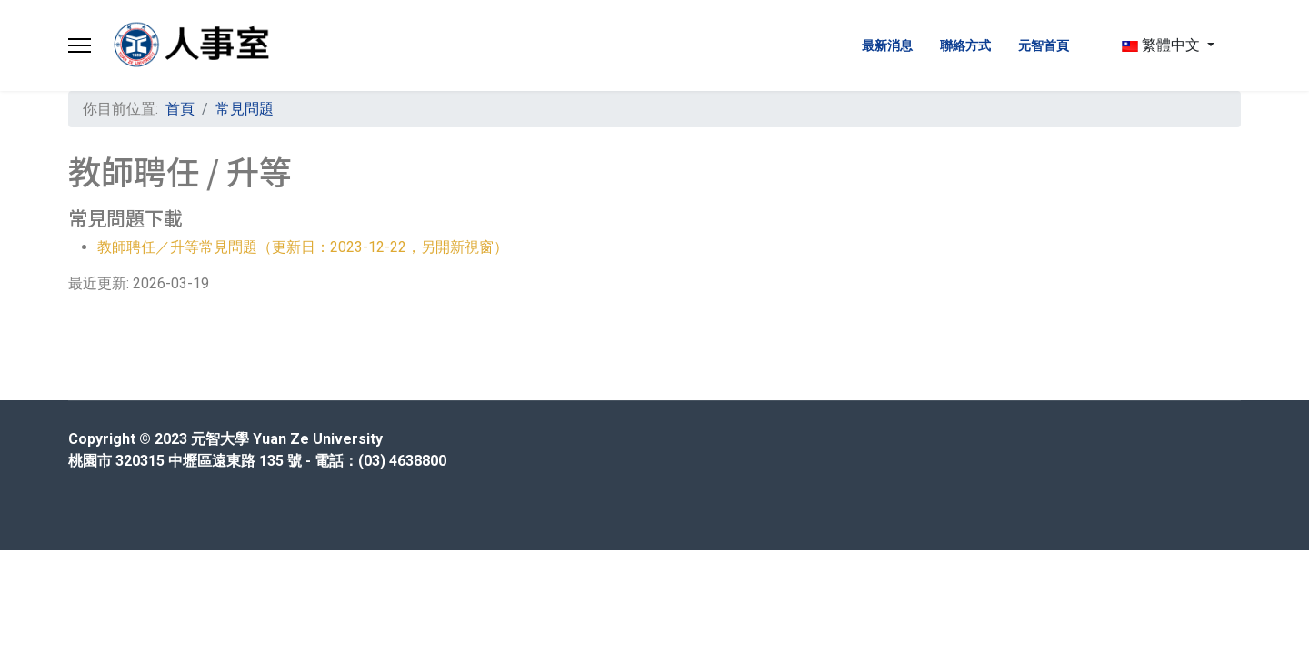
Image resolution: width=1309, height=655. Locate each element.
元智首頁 (1043, 45)
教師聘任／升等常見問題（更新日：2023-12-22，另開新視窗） (302, 247)
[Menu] (79, 45)
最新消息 (887, 45)
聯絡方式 (965, 45)
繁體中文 (1161, 45)
